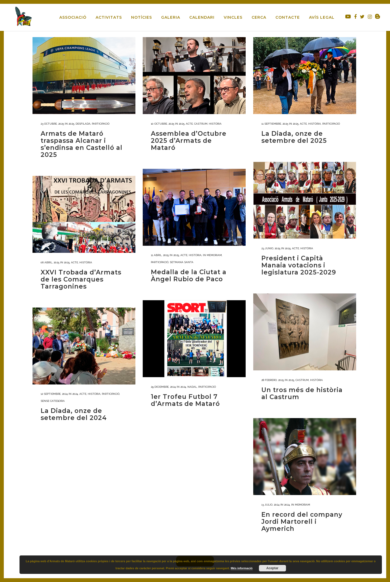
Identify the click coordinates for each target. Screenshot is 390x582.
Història (215, 123)
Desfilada (83, 123)
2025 (71, 123)
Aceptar (272, 568)
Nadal (192, 386)
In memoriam (212, 255)
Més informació (242, 568)
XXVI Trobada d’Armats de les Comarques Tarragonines (81, 279)
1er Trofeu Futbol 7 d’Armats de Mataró (185, 400)
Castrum (200, 123)
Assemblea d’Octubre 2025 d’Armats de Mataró (188, 140)
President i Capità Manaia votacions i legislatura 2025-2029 (298, 265)
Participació (100, 123)
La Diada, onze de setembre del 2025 (294, 137)
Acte (189, 123)
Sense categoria (53, 400)
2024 (183, 386)
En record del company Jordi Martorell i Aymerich (301, 521)
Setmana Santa (181, 262)
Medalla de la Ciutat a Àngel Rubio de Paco (188, 275)
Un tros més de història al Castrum (302, 393)
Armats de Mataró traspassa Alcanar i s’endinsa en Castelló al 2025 (81, 144)
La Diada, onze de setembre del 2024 (74, 414)
